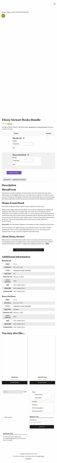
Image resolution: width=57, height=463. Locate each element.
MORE (47, 243)
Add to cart (14, 172)
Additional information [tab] (18, 179)
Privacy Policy (40, 456)
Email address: (33, 420)
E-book (22, 270)
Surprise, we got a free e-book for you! (28, 249)
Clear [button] (14, 147)
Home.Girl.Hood (42, 127)
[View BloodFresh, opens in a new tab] (23, 138)
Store (8, 12)
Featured (34, 405)
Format (15, 141)
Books (34, 392)
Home (3, 12)
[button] (6, 144)
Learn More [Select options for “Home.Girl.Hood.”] (42, 382)
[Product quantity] (4, 172)
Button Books (39, 394)
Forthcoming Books (37, 408)
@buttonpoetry (8, 417)
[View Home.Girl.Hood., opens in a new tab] (28, 154)
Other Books (38, 398)
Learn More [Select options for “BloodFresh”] (14, 382)
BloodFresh (32, 127)
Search (25, 391)
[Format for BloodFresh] (23, 143)
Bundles (34, 401)
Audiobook (28, 270)
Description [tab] (7, 179)
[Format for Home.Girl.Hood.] (23, 160)
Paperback (16, 270)
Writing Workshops (37, 411)
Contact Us (28, 458)
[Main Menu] (54, 4)
